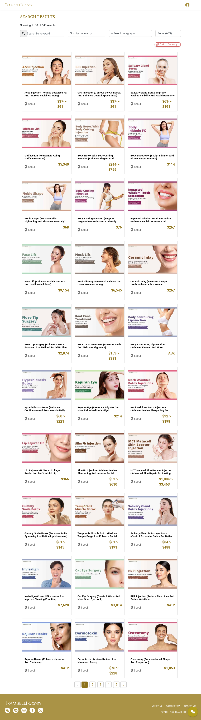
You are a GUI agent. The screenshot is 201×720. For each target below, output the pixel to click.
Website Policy (173, 706)
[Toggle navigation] (194, 5)
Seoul (31, 104)
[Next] (123, 684)
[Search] (42, 33)
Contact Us (157, 706)
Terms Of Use (190, 706)
